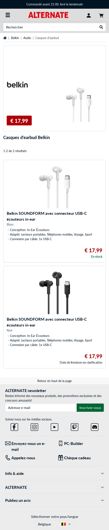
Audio (27, 38)
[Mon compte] (88, 15)
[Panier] (101, 15)
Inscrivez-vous (90, 407)
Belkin (15, 38)
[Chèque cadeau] (81, 458)
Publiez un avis (54, 500)
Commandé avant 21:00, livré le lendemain (54, 4)
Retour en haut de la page (54, 381)
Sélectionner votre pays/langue (54, 516)
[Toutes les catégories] (7, 15)
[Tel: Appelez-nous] (28, 458)
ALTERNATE (54, 487)
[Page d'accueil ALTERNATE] (48, 14)
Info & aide (54, 473)
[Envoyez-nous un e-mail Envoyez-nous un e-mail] (28, 446)
